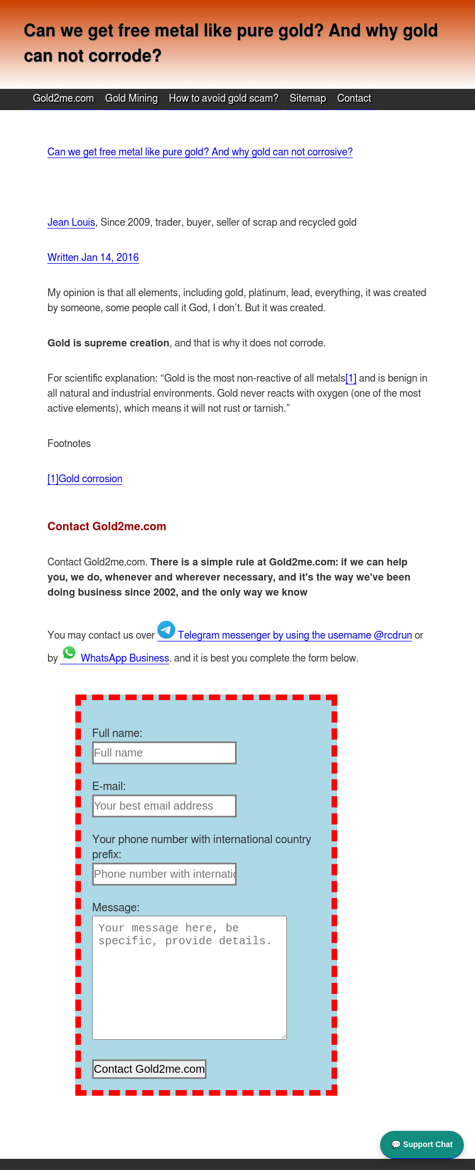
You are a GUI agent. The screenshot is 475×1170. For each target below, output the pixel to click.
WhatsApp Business (114, 659)
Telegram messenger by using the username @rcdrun (284, 636)
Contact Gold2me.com (106, 526)
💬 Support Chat (422, 1143)
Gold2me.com (63, 99)
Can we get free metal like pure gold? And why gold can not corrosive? (200, 153)
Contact (354, 99)
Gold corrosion (90, 479)
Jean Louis (71, 223)
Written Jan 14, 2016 (93, 258)
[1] (351, 379)
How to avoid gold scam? (224, 99)
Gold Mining (131, 99)
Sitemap (308, 99)
